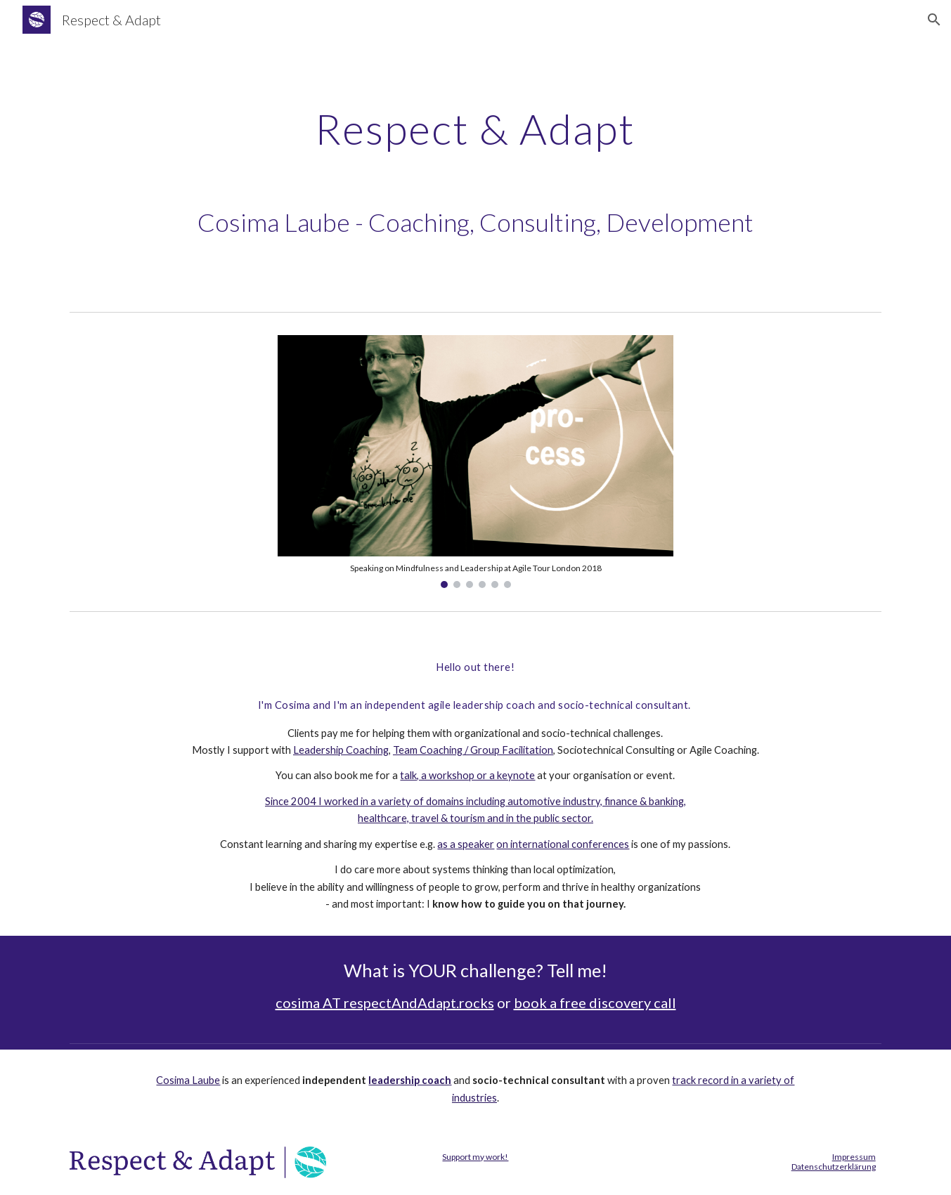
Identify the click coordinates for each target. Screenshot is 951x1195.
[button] (934, 20)
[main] (475, 129)
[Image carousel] (475, 461)
